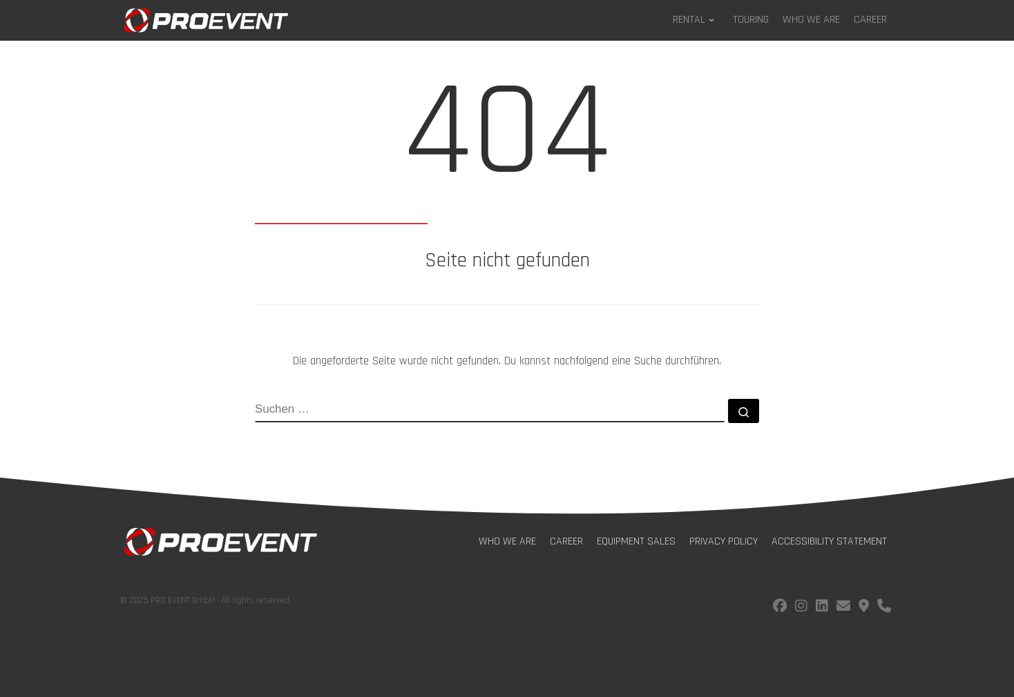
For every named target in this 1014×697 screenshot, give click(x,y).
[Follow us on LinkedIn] (822, 607)
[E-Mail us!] (843, 607)
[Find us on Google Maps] (864, 607)
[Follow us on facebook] (780, 607)
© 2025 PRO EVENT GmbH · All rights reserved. (205, 600)
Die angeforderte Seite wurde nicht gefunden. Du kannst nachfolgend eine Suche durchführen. (507, 361)
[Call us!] (884, 607)
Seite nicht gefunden (507, 260)
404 (507, 139)
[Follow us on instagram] (801, 607)
